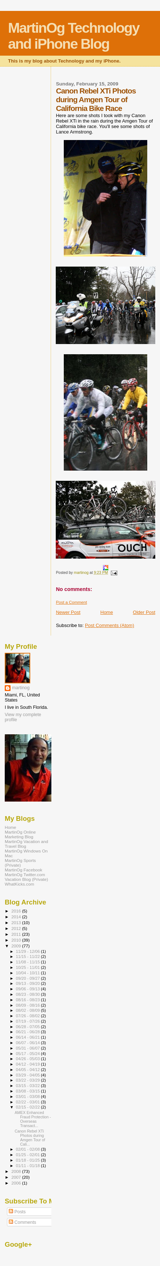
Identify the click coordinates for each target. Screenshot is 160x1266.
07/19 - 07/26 (28, 1021)
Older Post (144, 612)
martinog (21, 687)
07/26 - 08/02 (28, 1016)
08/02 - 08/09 (28, 1010)
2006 (16, 1183)
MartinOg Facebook (23, 869)
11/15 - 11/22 (28, 956)
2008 (16, 1171)
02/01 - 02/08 (28, 1149)
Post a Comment (71, 602)
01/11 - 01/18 (28, 1165)
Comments (22, 1222)
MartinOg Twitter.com (25, 874)
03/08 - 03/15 (28, 1091)
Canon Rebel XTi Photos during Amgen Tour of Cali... (30, 1137)
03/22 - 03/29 (28, 1080)
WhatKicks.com (19, 884)
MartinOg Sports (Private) (20, 862)
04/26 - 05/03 (28, 1059)
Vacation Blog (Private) (26, 879)
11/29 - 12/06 (28, 951)
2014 (16, 916)
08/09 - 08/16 (28, 1005)
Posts (17, 1211)
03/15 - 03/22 (28, 1085)
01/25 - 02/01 (28, 1155)
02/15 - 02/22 (28, 1107)
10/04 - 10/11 (28, 973)
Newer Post (68, 612)
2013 (16, 922)
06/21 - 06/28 (28, 1032)
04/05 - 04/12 (28, 1069)
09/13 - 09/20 (28, 983)
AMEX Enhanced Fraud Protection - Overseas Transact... (33, 1119)
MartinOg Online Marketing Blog (20, 834)
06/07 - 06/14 (28, 1043)
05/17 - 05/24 (28, 1053)
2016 (16, 910)
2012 (16, 928)
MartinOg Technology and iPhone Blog (73, 36)
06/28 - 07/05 (28, 1027)
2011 (16, 934)
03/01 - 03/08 (28, 1096)
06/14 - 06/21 (28, 1037)
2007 (16, 1177)
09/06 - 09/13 (28, 989)
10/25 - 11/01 (28, 967)
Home (106, 612)
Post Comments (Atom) (109, 625)
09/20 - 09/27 (28, 978)
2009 (16, 945)
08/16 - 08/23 (28, 1000)
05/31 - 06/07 (28, 1048)
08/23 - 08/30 (28, 994)
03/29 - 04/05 (28, 1075)
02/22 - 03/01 (28, 1102)
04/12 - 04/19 (28, 1064)
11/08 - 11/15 (28, 962)
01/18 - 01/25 (28, 1160)
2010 (16, 940)
